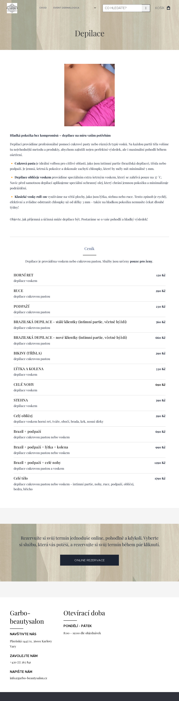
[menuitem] (55, 8)
